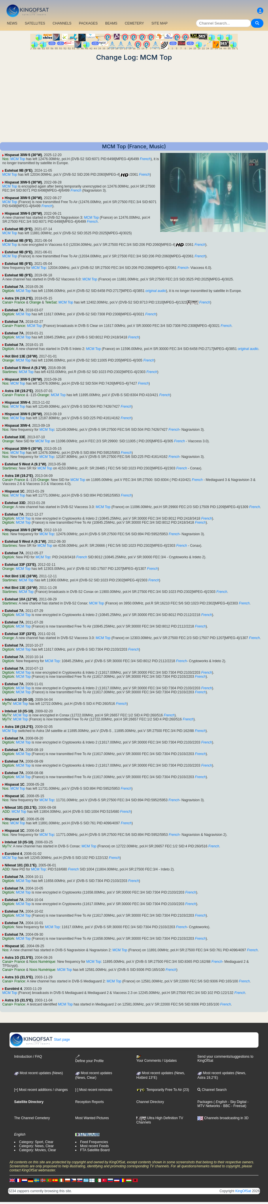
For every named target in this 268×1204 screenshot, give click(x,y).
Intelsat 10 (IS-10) (19, 700)
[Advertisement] (134, 101)
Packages (205, 1102)
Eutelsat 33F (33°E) (20, 565)
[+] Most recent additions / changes (41, 1090)
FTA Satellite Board (95, 1150)
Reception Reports (89, 1102)
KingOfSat (243, 1191)
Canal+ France (13, 302)
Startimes (9, 372)
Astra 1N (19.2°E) (19, 298)
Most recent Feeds (94, 1146)
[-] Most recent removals (93, 1090)
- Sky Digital (236, 1102)
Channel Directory (150, 1102)
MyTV (6, 704)
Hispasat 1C (14, 491)
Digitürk (8, 291)
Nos (5, 159)
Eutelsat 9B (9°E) (18, 170)
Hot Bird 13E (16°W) (21, 356)
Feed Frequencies (94, 1142)
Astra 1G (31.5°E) (19, 958)
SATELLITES (35, 23)
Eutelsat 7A (14, 287)
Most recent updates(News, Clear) (93, 1075)
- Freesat (237, 1106)
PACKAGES (88, 23)
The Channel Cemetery (32, 1118)
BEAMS (111, 23)
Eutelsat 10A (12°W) (21, 599)
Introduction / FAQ (28, 1057)
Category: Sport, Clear (36, 1142)
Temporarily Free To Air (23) (162, 1090)
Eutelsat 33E (15, 437)
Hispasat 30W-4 (17, 402)
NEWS (12, 23)
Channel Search (212, 1090)
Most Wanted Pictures (92, 1118)
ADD (6, 812)
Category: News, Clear (36, 1146)
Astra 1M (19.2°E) (19, 391)
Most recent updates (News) (38, 1073)
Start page (40, 1040)
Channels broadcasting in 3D (222, 1118)
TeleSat (50, 302)
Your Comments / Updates (156, 1059)
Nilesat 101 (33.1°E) (20, 808)
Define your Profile (89, 1059)
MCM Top (17, 159)
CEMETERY (134, 23)
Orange (35, 302)
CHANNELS (61, 23)
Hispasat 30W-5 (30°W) (23, 155)
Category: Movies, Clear (37, 1150)
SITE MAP (159, 23)
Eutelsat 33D (15, 503)
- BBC (225, 1106)
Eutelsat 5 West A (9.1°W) (25, 368)
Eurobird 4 (13, 854)
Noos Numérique (42, 962)
